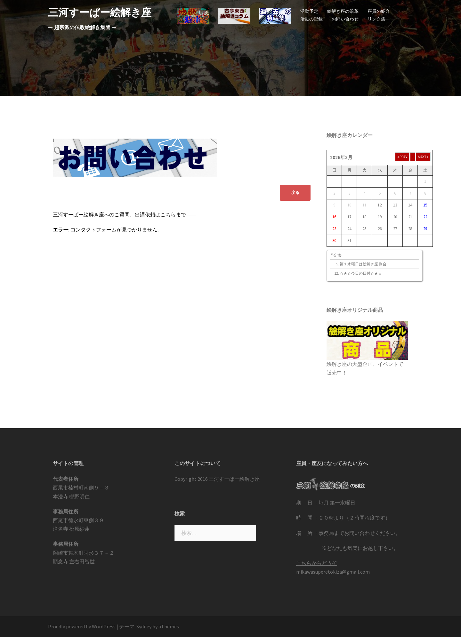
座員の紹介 (379, 11)
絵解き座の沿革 (343, 11)
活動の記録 (311, 18)
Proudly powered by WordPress (82, 626)
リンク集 (376, 18)
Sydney (143, 626)
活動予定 (309, 11)
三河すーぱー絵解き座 (99, 12)
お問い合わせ (345, 18)
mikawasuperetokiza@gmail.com (333, 571)
